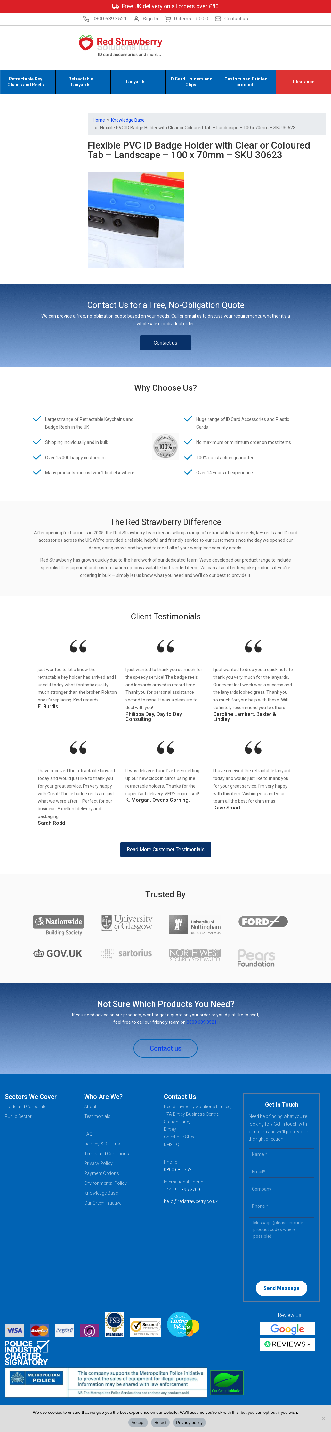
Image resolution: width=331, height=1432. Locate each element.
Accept (138, 1422)
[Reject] (323, 1418)
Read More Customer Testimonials (166, 849)
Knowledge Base (128, 120)
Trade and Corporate (25, 1106)
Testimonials (97, 1116)
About (90, 1106)
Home (99, 120)
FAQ (88, 1134)
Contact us (231, 19)
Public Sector (18, 1116)
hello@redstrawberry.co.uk (191, 1201)
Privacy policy (189, 1422)
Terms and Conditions (106, 1153)
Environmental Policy (105, 1183)
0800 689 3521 (105, 19)
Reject (160, 1422)
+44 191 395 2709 (182, 1189)
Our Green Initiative (102, 1203)
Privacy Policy (98, 1163)
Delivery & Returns (102, 1143)
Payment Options (101, 1173)
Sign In (145, 19)
